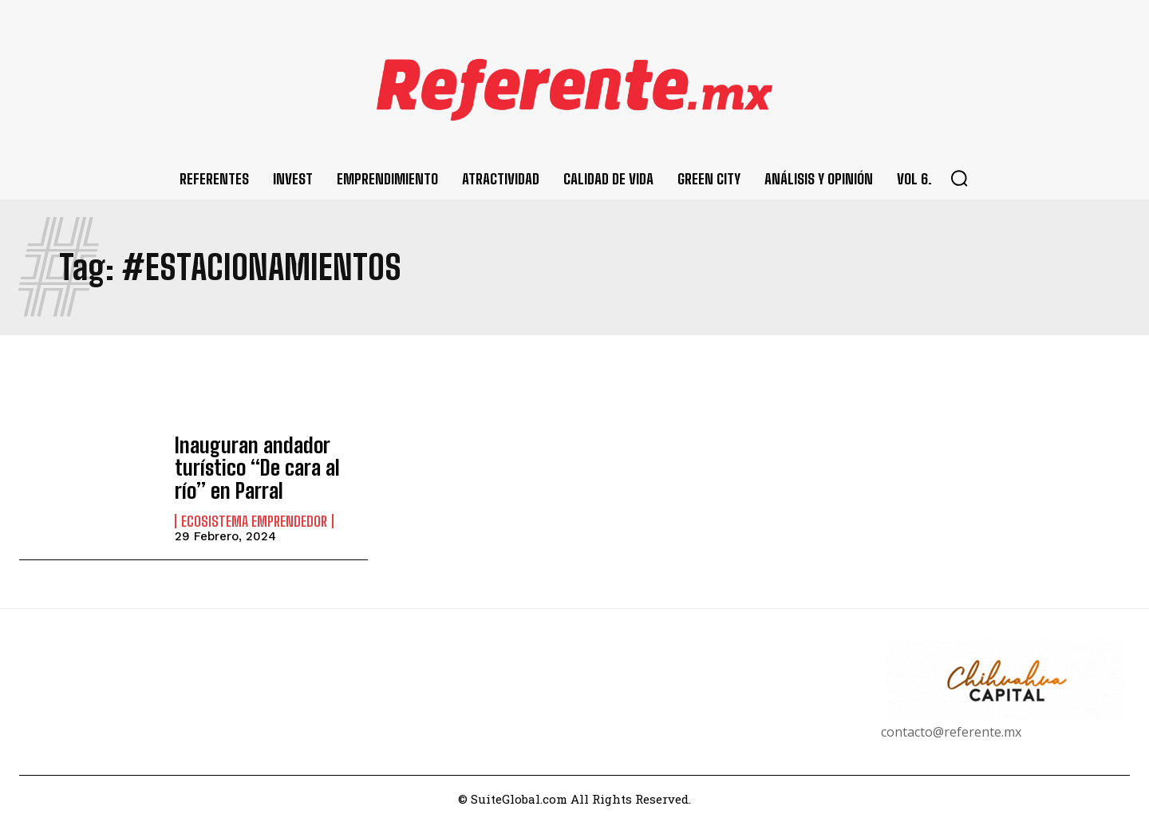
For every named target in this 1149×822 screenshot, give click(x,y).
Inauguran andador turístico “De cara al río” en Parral (266, 467)
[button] (959, 178)
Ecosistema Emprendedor (254, 519)
